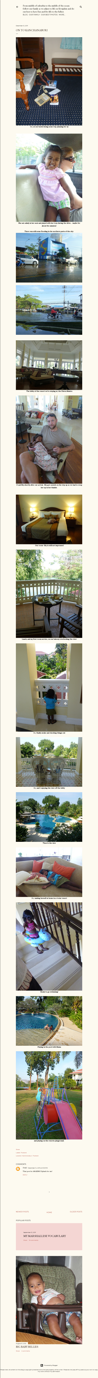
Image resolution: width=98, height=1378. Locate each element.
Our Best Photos (49, 15)
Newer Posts (22, 1212)
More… (62, 15)
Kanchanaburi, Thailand (30, 1156)
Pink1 (25, 1168)
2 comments (25, 1351)
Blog (25, 15)
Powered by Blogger (49, 1365)
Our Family (34, 15)
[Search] (80, 6)
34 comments (33, 1240)
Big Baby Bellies (27, 1346)
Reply (25, 1175)
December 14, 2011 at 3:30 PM (38, 1168)
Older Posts (76, 1212)
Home (49, 1212)
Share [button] (18, 1149)
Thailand (23, 1153)
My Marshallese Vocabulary (44, 1236)
